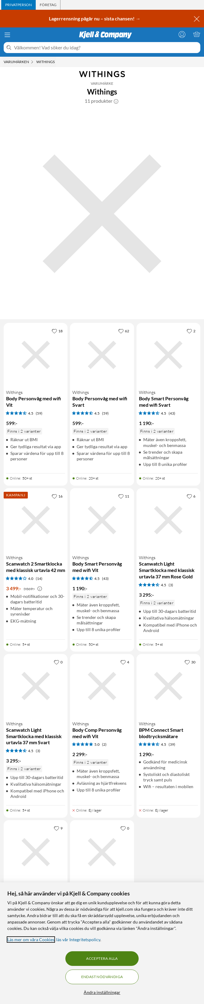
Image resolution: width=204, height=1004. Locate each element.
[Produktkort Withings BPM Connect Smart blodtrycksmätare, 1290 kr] (168, 686)
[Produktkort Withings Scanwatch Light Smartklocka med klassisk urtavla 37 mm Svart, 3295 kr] (35, 686)
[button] (116, 101)
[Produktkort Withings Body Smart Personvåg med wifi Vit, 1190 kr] (102, 520)
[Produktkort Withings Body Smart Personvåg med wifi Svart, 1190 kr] (168, 355)
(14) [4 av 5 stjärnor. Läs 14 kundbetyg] (39, 578)
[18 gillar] (57, 330)
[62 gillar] (123, 330)
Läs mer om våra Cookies (30, 939)
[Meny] (7, 34)
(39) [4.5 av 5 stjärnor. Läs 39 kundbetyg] (172, 744)
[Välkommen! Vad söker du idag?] (106, 47)
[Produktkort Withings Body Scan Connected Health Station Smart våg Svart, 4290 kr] (35, 852)
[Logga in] (182, 34)
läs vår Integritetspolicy (78, 939)
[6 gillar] (191, 496)
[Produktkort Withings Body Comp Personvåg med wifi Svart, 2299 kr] (102, 852)
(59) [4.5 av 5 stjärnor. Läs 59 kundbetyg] (39, 413)
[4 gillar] (124, 662)
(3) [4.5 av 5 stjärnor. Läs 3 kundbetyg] (171, 585)
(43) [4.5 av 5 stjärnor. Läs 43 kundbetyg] (172, 413)
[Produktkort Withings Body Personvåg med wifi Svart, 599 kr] (102, 355)
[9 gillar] (58, 828)
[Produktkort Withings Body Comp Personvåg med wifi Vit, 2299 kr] (102, 686)
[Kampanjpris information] (39, 588)
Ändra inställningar (102, 992)
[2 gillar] (191, 330)
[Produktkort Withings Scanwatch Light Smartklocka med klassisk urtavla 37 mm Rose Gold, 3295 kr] (168, 520)
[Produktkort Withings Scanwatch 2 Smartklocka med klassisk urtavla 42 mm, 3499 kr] (35, 520)
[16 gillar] (57, 496)
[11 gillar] (123, 496)
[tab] (18, 5)
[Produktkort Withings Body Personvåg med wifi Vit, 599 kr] (35, 355)
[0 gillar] (58, 662)
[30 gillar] (189, 662)
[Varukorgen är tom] (196, 34)
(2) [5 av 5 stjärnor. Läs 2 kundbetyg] (104, 744)
